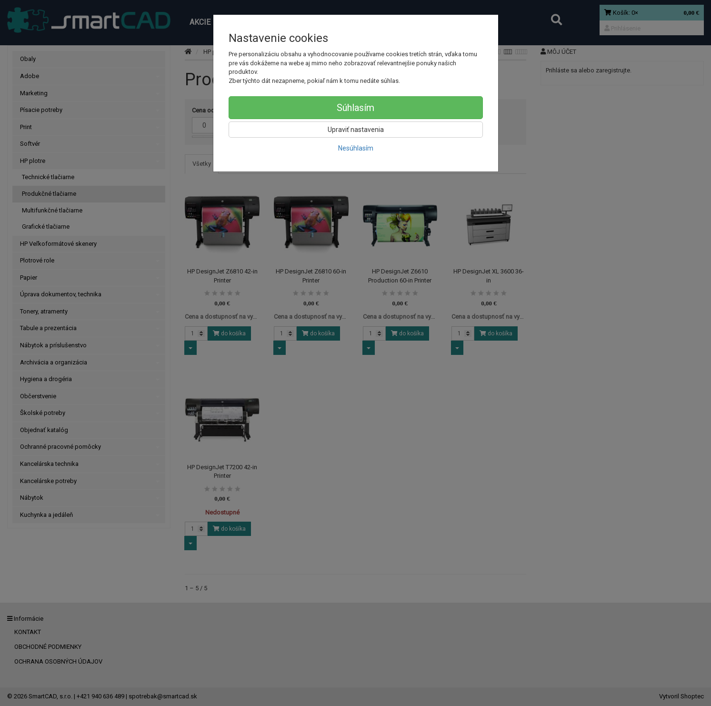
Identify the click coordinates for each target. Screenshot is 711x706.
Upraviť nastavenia (356, 129)
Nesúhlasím (355, 148)
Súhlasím (355, 107)
